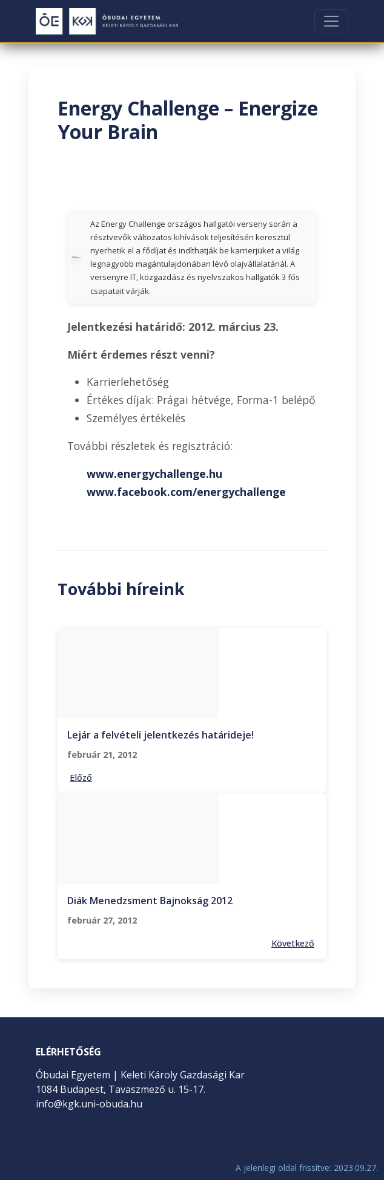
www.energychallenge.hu (154, 473)
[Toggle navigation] (331, 21)
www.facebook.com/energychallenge (186, 491)
